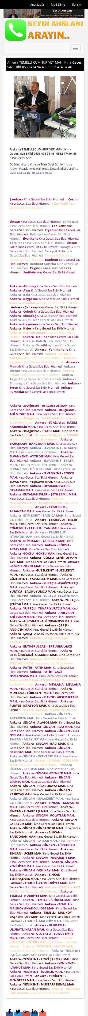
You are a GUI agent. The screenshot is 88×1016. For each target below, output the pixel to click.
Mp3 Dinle (58, 4)
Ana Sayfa (37, 4)
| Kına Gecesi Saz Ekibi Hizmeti (37, 199)
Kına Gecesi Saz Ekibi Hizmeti (36, 221)
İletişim (77, 4)
